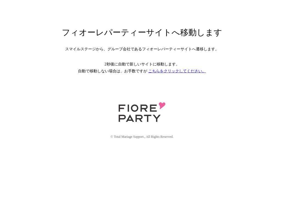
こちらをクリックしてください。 (177, 71)
